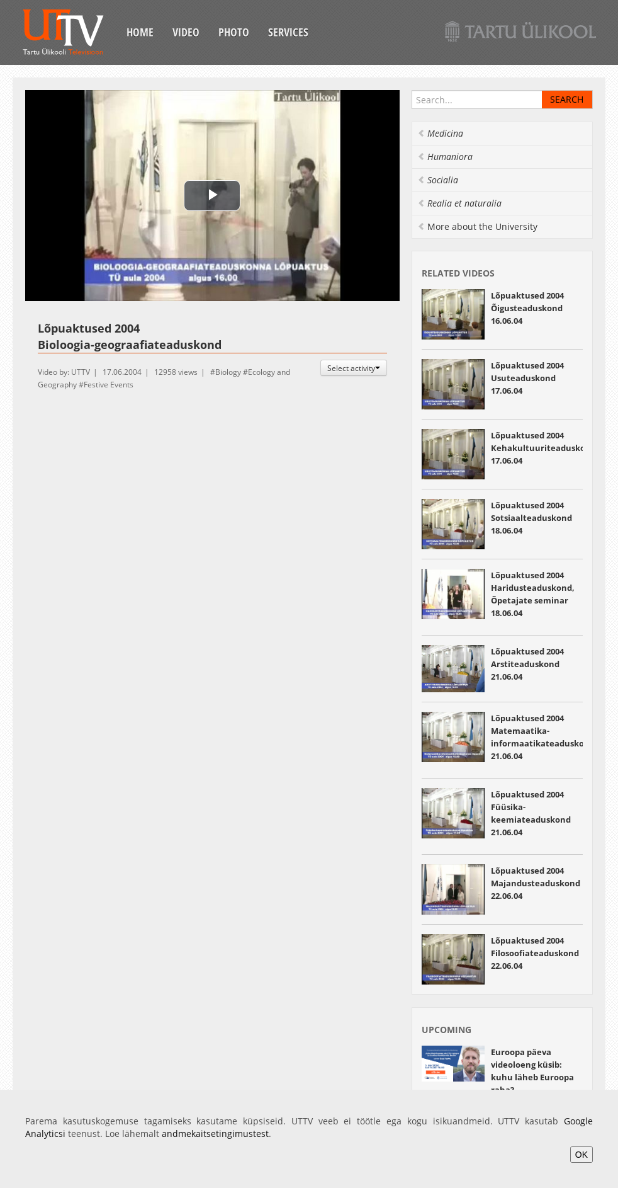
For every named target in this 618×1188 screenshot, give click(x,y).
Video (185, 32)
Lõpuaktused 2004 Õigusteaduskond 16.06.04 (527, 308)
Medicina (440, 133)
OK (581, 1155)
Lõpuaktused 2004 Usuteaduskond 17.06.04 (527, 378)
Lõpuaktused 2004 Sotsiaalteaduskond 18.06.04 (531, 518)
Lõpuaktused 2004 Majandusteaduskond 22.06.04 (535, 883)
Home (140, 32)
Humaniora (445, 157)
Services (288, 32)
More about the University (477, 226)
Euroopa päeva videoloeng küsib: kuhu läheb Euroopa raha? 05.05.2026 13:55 (532, 1077)
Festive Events (108, 384)
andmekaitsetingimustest (215, 1133)
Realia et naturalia (459, 203)
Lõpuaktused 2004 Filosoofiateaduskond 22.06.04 (535, 953)
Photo (233, 32)
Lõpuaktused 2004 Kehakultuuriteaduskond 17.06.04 (543, 448)
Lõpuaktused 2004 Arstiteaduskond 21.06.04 (527, 664)
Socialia (437, 180)
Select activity (353, 368)
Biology (228, 372)
